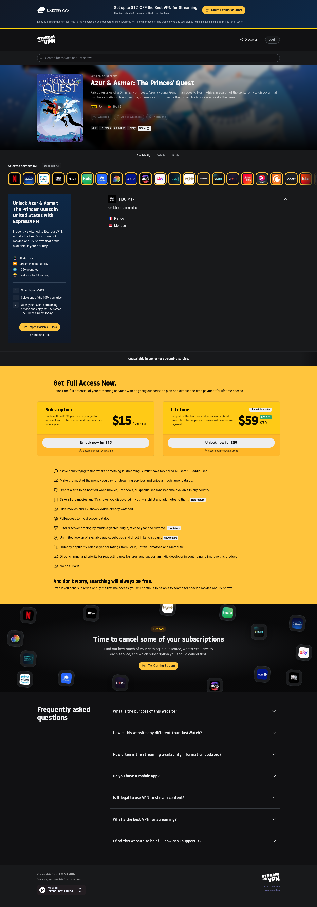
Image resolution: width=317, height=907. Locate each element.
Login (272, 39)
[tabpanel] (158, 262)
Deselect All (51, 165)
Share (144, 128)
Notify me (157, 116)
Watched (101, 116)
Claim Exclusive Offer (223, 10)
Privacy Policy (272, 890)
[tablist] (158, 155)
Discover (248, 39)
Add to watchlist (129, 116)
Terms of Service (271, 886)
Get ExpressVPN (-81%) (39, 327)
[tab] (143, 155)
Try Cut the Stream (158, 666)
